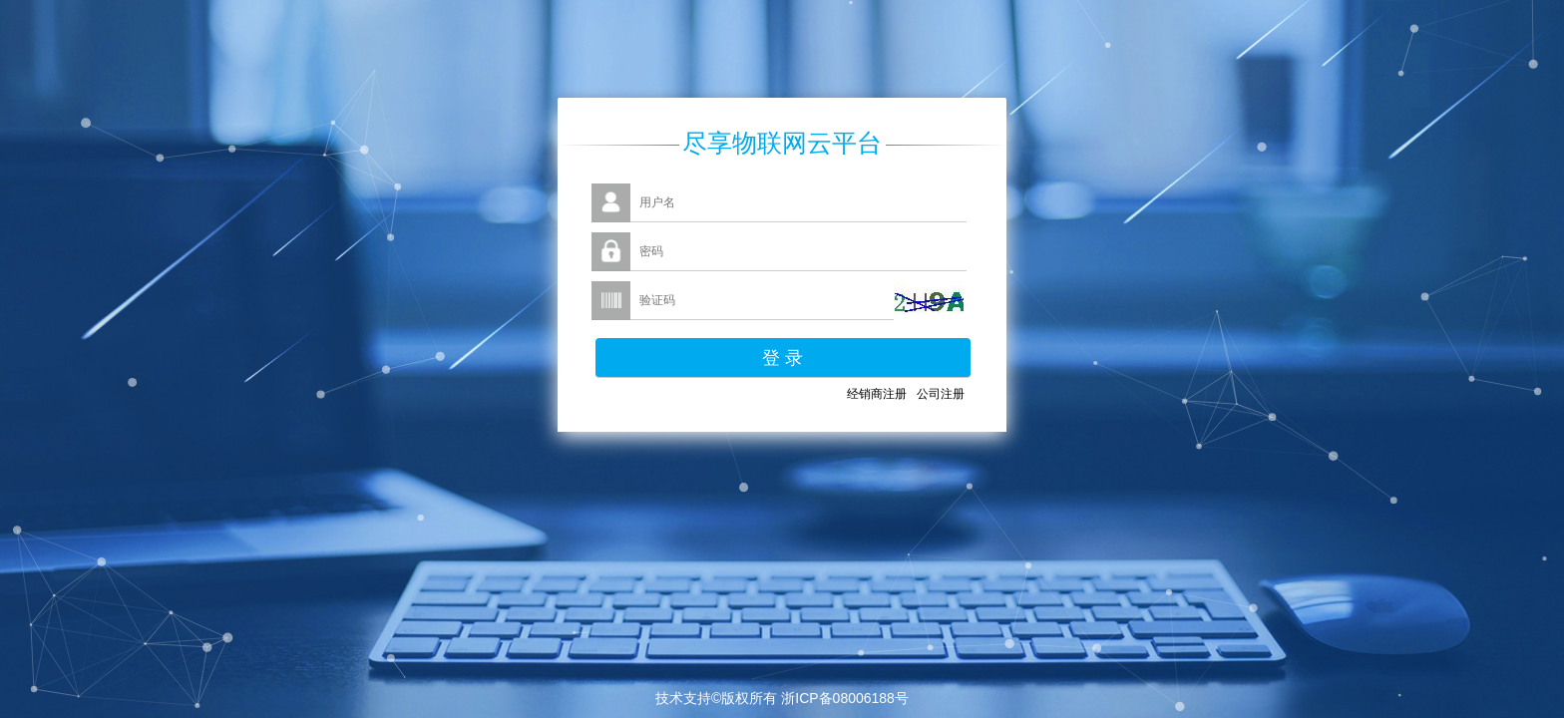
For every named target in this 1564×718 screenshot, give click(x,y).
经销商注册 (877, 394)
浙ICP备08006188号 (845, 698)
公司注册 (941, 394)
